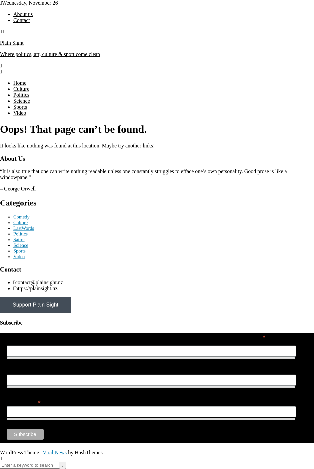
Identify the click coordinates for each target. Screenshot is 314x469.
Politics (21, 95)
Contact (21, 20)
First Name (18, 342)
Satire (19, 239)
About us (23, 14)
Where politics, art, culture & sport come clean (50, 54)
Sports (20, 107)
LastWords (23, 228)
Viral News (55, 452)
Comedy (21, 216)
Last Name (18, 371)
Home (19, 83)
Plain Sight (12, 43)
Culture (21, 89)
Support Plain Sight (35, 305)
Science (21, 101)
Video (19, 113)
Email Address (24, 402)
